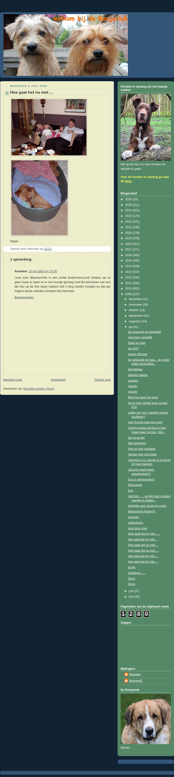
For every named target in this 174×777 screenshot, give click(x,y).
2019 (129, 238)
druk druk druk (137, 528)
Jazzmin (133, 517)
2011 (129, 283)
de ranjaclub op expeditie (144, 332)
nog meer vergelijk (140, 337)
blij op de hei (136, 437)
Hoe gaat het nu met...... (144, 533)
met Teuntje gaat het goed (145, 422)
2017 (129, 249)
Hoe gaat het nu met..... (143, 550)
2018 (129, 244)
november (136, 304)
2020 (129, 233)
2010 (129, 288)
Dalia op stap (137, 343)
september (136, 315)
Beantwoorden (24, 297)
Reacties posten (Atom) (38, 388)
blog (128, 181)
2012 (129, 277)
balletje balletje (138, 375)
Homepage (58, 379)
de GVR (133, 348)
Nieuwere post (12, 379)
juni (131, 591)
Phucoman (135, 485)
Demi (131, 578)
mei (131, 596)
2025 (129, 205)
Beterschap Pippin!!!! (141, 511)
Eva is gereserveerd (141, 479)
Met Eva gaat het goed (143, 397)
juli (131, 327)
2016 (129, 255)
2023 (129, 216)
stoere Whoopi (137, 354)
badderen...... (137, 573)
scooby (133, 391)
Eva (130, 490)
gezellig (133, 380)
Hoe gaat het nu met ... (143, 545)
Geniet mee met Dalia (142, 454)
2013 (129, 271)
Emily (131, 567)
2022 (129, 221)
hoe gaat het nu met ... (143, 539)
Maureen (135, 674)
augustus (135, 321)
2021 (129, 227)
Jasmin (133, 386)
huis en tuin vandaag (141, 448)
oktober (134, 310)
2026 (129, 199)
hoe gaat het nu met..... (143, 556)
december (136, 299)
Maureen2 (135, 680)
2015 (129, 260)
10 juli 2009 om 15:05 (43, 271)
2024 (129, 210)
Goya (131, 584)
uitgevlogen (135, 522)
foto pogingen (137, 443)
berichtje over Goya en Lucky (147, 506)
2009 (129, 294)
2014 (129, 266)
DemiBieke (135, 369)
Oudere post (103, 379)
